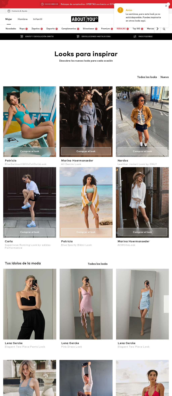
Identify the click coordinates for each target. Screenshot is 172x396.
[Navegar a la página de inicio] (84, 19)
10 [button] (100, 335)
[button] (62, 335)
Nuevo (164, 77)
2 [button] (79, 335)
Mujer (8, 19)
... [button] (94, 335)
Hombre (23, 19)
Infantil (37, 19)
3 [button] (87, 335)
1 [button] (71, 335)
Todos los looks (147, 77)
